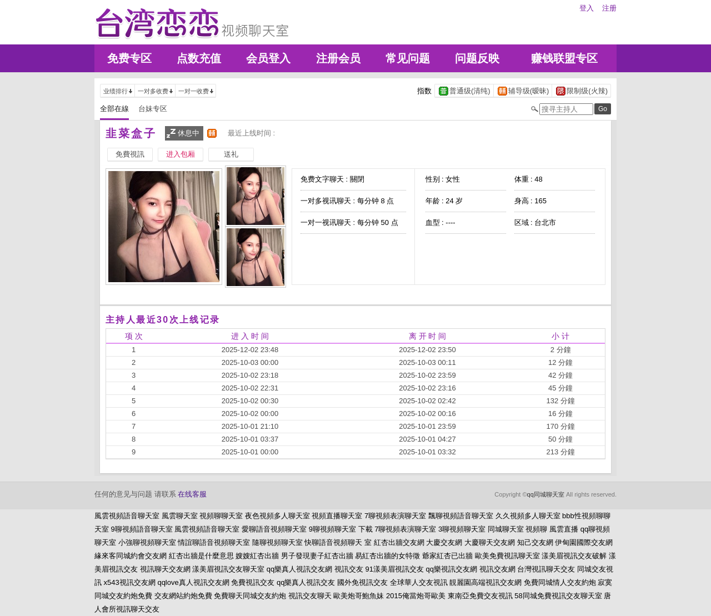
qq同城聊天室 (545, 494)
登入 (586, 8)
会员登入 (268, 58)
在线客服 (192, 494)
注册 (609, 8)
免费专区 (129, 58)
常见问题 (407, 58)
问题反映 (477, 58)
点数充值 (199, 58)
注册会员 (338, 58)
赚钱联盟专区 (564, 58)
